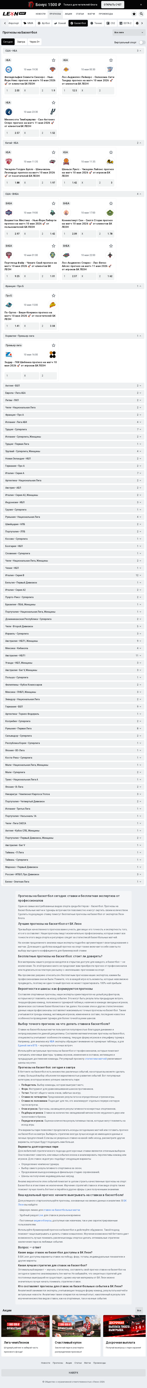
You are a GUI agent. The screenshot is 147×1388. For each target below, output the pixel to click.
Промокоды (106, 14)
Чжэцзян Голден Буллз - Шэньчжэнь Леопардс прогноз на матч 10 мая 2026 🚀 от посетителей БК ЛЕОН (29, 172)
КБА (8, 152)
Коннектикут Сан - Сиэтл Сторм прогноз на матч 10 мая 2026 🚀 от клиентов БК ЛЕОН (87, 223)
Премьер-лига (13, 345)
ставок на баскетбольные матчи (61, 1210)
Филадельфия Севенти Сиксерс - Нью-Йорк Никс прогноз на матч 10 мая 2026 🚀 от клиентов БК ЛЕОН (29, 80)
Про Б (9, 295)
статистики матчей (96, 1058)
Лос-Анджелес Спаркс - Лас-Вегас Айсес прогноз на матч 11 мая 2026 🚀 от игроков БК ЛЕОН (86, 266)
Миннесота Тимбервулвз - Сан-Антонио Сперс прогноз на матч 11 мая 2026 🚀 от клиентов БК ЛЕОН (29, 123)
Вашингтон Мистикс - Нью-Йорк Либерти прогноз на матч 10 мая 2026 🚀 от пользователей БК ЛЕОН (30, 223)
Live (41, 1215)
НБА (8, 60)
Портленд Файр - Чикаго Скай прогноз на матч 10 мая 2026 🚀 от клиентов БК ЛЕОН (30, 266)
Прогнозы (55, 14)
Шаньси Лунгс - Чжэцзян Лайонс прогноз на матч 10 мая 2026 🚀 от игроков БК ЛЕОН (88, 172)
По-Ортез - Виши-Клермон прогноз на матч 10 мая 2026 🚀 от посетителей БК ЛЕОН (29, 316)
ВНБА (9, 203)
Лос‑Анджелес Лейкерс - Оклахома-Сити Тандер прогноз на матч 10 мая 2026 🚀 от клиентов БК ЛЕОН (88, 80)
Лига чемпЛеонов (16, 1342)
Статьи (80, 14)
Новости (41, 14)
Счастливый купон (68, 1342)
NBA (52, 1041)
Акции (68, 14)
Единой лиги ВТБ (27, 1045)
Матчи (91, 14)
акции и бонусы (42, 1220)
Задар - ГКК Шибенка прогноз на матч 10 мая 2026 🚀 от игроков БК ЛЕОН (30, 364)
